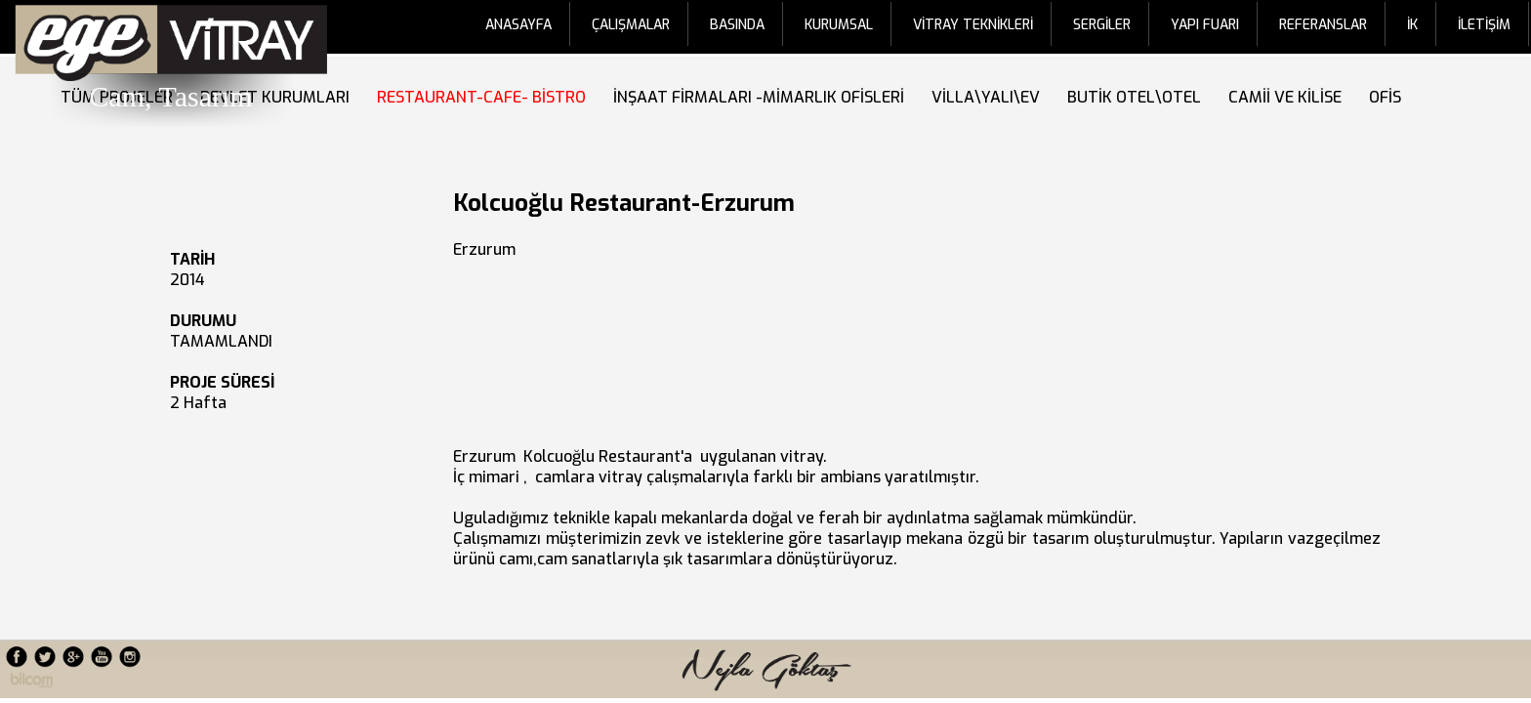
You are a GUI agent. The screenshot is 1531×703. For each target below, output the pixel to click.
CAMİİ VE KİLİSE (1288, 97)
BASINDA (737, 25)
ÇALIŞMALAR (631, 25)
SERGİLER (1102, 25)
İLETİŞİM (1484, 25)
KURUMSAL (839, 25)
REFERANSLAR (1323, 25)
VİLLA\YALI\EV (989, 97)
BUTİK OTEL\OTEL (1138, 97)
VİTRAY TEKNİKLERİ (973, 25)
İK (1412, 25)
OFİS (1389, 97)
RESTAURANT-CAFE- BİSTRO (485, 97)
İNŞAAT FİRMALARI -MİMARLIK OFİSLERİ (762, 97)
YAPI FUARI (1205, 25)
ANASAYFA (518, 25)
